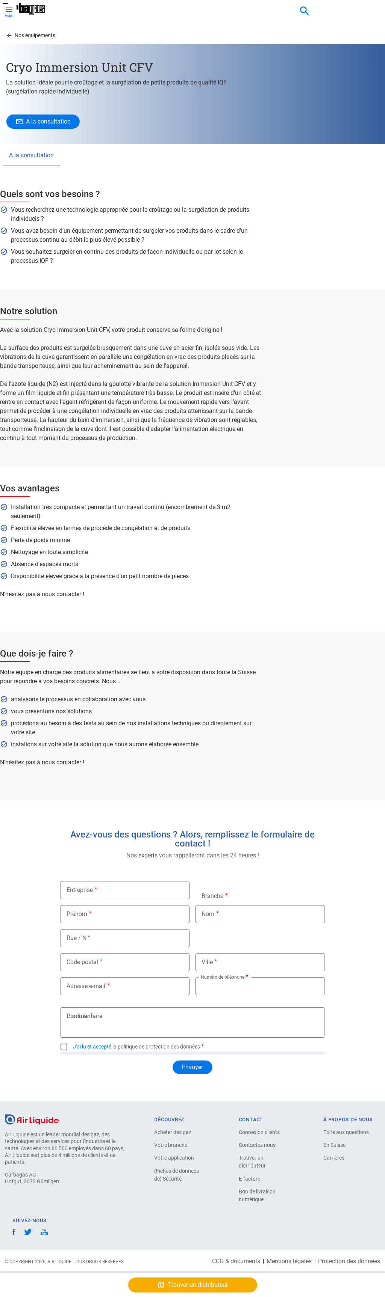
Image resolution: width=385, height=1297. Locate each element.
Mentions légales (289, 1261)
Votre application (174, 1158)
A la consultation (31, 155)
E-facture (249, 1179)
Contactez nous (257, 1145)
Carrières (333, 1158)
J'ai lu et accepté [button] (92, 1047)
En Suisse (334, 1145)
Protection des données (349, 1261)
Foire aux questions (346, 1132)
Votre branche (170, 1145)
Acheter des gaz (172, 1132)
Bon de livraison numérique (257, 1195)
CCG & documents (236, 1261)
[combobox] (304, 11)
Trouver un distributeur (252, 1162)
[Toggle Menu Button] (9, 11)
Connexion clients (259, 1132)
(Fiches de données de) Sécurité (176, 1175)
